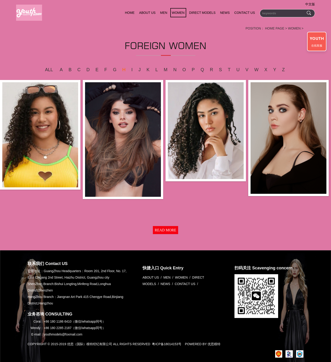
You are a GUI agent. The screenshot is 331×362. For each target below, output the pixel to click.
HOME (129, 13)
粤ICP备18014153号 (166, 344)
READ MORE (165, 230)
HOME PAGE (274, 28)
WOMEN (178, 13)
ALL (49, 69)
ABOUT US (147, 13)
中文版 (310, 4)
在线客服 (316, 45)
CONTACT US (244, 13)
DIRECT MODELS (202, 13)
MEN (163, 13)
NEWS (225, 13)
